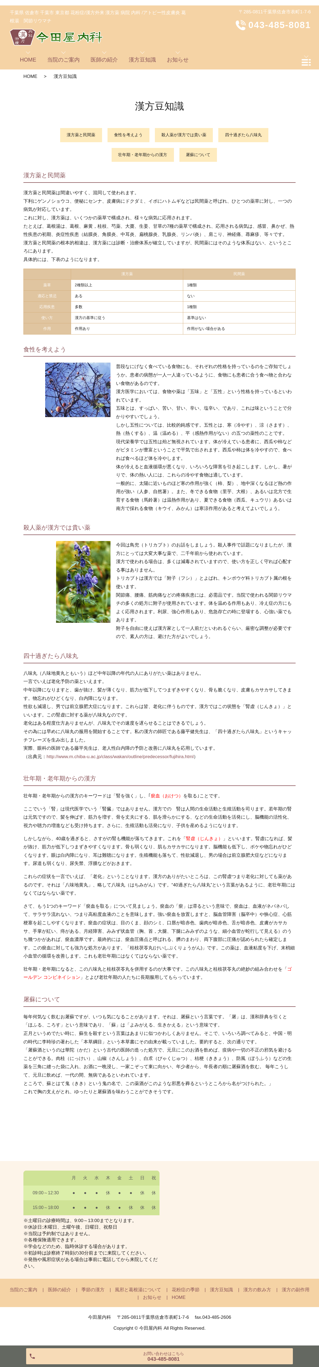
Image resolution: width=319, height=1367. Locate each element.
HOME (30, 76)
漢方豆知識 (221, 1292)
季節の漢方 (93, 1292)
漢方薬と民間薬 (75, 135)
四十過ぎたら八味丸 (248, 135)
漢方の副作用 (295, 1292)
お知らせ (152, 1299)
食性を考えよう (126, 135)
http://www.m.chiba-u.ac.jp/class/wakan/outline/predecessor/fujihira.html (120, 759)
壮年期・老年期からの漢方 (141, 156)
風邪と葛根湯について (138, 1292)
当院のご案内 (23, 1292)
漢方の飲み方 (257, 1292)
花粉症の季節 (186, 1292)
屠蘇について (200, 156)
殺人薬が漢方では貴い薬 (185, 135)
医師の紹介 (59, 1292)
